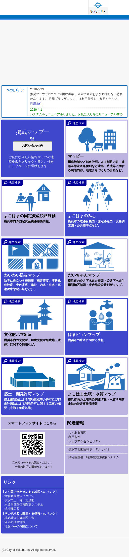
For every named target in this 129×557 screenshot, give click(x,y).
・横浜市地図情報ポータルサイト (87, 449)
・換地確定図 (10, 508)
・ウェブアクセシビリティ (83, 441)
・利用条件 (72, 437)
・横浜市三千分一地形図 (17, 500)
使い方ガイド (118, 7)
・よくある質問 (75, 432)
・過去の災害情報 (13, 522)
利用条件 (36, 103)
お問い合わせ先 (32, 145)
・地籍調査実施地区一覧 (17, 518)
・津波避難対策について (17, 496)
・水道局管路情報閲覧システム (22, 504)
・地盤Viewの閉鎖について (19, 526)
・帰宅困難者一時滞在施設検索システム (92, 457)
